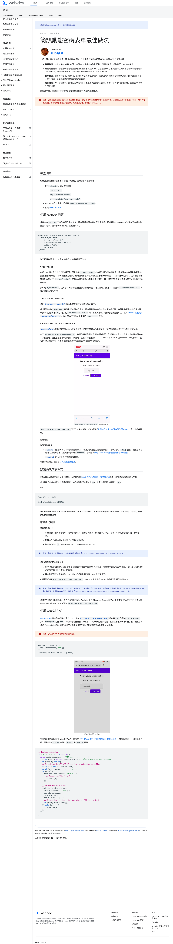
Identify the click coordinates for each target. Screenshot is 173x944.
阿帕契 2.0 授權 (101, 831)
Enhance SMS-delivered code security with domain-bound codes (99, 591)
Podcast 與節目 (137, 928)
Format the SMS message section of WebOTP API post (102, 553)
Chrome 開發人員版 (139, 916)
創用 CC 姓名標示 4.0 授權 (74, 831)
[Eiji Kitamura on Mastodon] (58, 54)
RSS (153, 932)
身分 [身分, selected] (21, 15)
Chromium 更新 (138, 920)
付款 (51, 15)
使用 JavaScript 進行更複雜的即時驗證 (111, 453)
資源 (5, 10)
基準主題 (49, 3)
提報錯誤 (114, 916)
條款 (37, 943)
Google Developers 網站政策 (128, 831)
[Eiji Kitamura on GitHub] (55, 54)
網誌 (76, 3)
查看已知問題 (116, 920)
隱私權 (43, 943)
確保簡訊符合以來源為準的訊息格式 (113, 429)
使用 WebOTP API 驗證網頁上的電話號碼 (98, 739)
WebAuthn (96, 103)
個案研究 (87, 3)
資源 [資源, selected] (35, 3)
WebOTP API (55, 208)
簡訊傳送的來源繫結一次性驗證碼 (95, 477)
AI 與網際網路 (8, 15)
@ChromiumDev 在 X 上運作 (160, 917)
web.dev (43, 33)
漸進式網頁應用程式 (35, 15)
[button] (16, 75)
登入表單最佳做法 (67, 462)
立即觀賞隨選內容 (68, 25)
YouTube (155, 922)
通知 (60, 15)
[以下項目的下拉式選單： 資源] (40, 2)
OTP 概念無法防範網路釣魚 (61, 103)
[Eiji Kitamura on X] (51, 54)
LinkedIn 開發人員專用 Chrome (160, 927)
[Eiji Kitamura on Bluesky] (62, 54)
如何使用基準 (64, 3)
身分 (57, 33)
